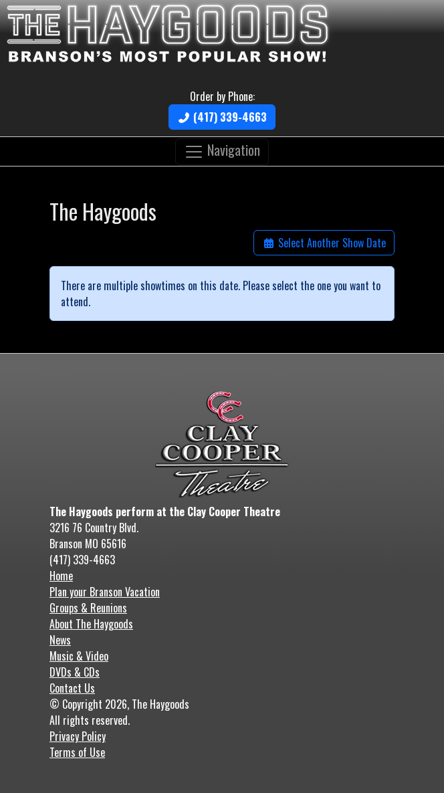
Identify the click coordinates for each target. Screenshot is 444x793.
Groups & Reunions (88, 608)
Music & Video (78, 656)
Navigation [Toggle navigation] (222, 150)
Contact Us (72, 688)
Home (61, 576)
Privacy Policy (77, 736)
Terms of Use (77, 752)
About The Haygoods (91, 624)
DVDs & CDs (74, 672)
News (60, 640)
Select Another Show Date (324, 243)
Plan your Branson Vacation (104, 592)
